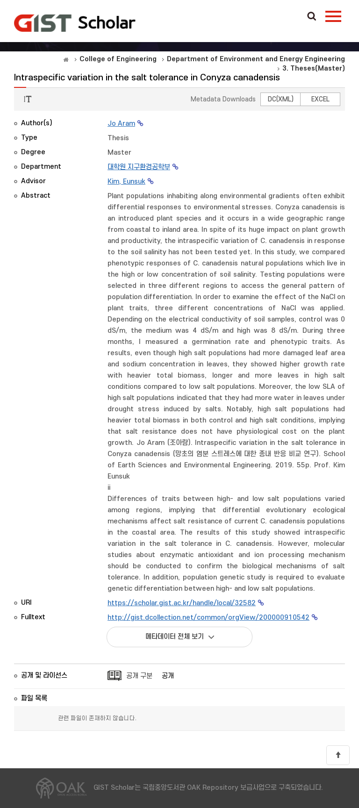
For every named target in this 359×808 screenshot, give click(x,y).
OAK (75, 23)
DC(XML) (281, 99)
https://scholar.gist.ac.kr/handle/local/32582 (182, 603)
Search (312, 17)
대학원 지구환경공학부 (139, 167)
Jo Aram (121, 124)
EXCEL (320, 99)
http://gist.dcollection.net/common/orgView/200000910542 (208, 618)
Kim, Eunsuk (126, 182)
